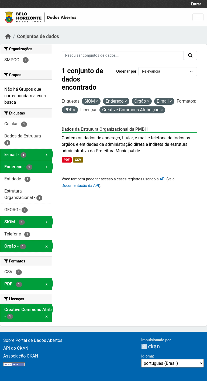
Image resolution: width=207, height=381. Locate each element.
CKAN (150, 346)
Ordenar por (126, 71)
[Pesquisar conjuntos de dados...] (123, 55)
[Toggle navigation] (197, 17)
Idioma (147, 356)
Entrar (196, 4)
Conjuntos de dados (38, 36)
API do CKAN (15, 348)
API (162, 179)
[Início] (8, 36)
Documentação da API (80, 185)
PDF (67, 160)
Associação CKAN (20, 356)
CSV (78, 160)
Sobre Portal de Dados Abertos (32, 340)
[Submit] (190, 55)
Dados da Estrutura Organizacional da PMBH (105, 129)
